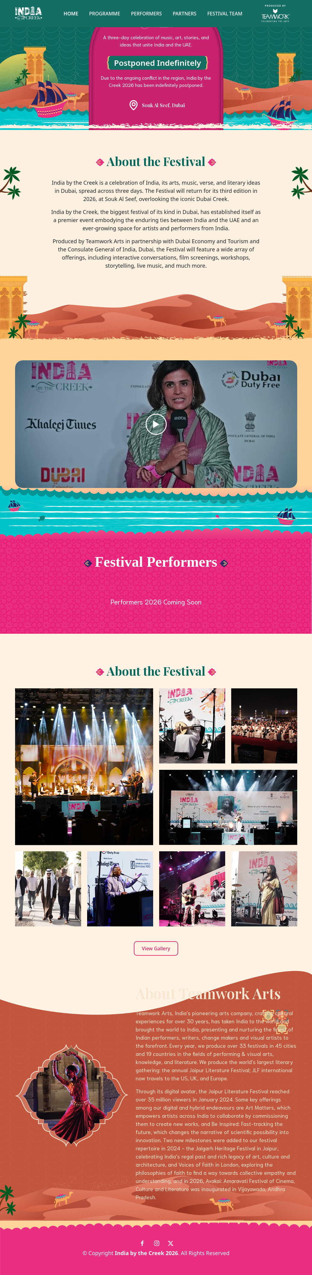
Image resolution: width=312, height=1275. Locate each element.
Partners (185, 13)
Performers (146, 13)
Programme (104, 13)
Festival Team (224, 13)
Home (71, 13)
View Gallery (156, 948)
